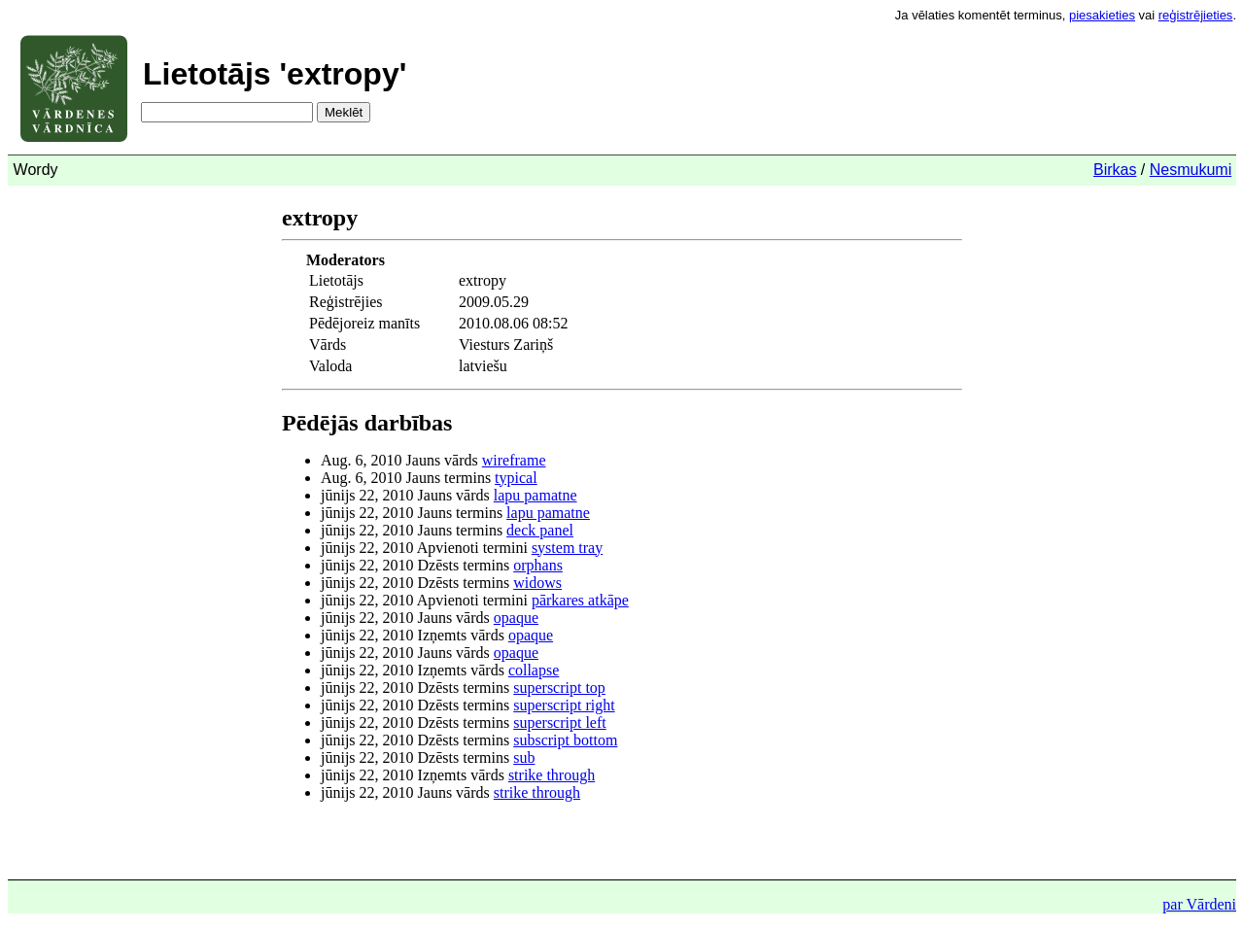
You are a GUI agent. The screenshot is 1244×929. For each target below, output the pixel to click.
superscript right (563, 705)
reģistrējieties (1195, 15)
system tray (567, 547)
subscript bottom (565, 740)
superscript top (559, 687)
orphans (538, 565)
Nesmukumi (1190, 169)
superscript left (559, 722)
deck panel (539, 530)
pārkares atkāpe (580, 600)
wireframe (514, 460)
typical (516, 477)
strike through (551, 775)
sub (524, 757)
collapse (533, 670)
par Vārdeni (1199, 904)
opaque (516, 617)
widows (537, 582)
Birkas (1114, 169)
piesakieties (1102, 15)
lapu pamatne (535, 495)
